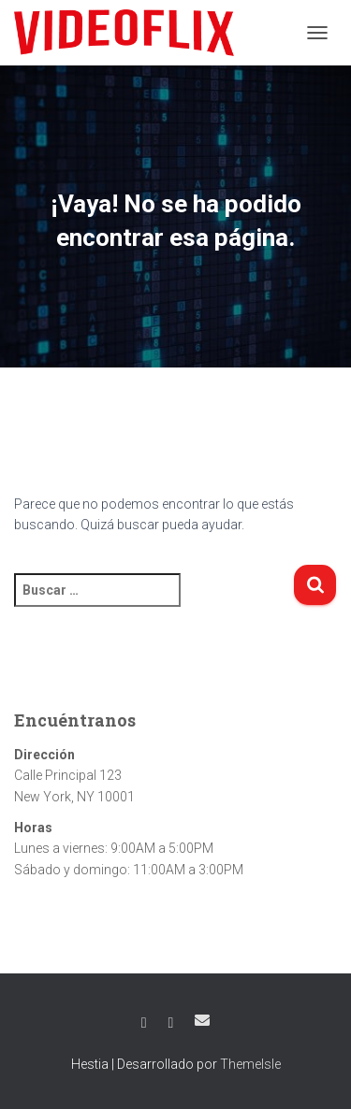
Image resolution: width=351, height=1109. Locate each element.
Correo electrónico (202, 1020)
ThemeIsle (250, 1064)
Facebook (144, 1022)
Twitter (171, 1022)
